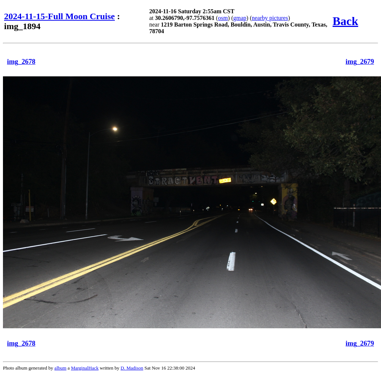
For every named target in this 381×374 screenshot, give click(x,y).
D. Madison (132, 368)
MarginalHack (85, 368)
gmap (240, 18)
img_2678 (21, 61)
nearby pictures (270, 18)
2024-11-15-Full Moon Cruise (59, 16)
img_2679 (360, 61)
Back (345, 21)
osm (223, 18)
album (60, 368)
